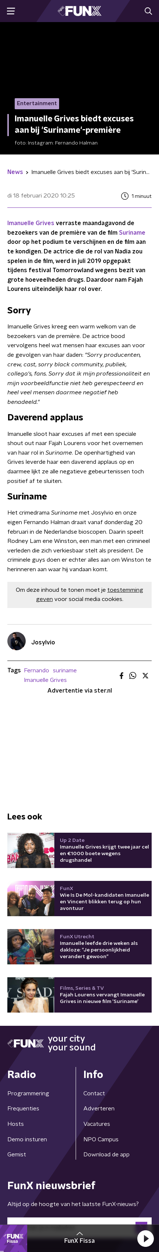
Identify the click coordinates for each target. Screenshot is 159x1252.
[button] (145, 1238)
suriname (65, 670)
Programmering (28, 1093)
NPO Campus (101, 1139)
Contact (94, 1093)
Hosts (15, 1124)
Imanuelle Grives (30, 223)
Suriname (132, 233)
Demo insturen (27, 1139)
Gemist (16, 1154)
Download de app (106, 1154)
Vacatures (96, 1124)
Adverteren (99, 1108)
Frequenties (23, 1108)
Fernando (36, 670)
